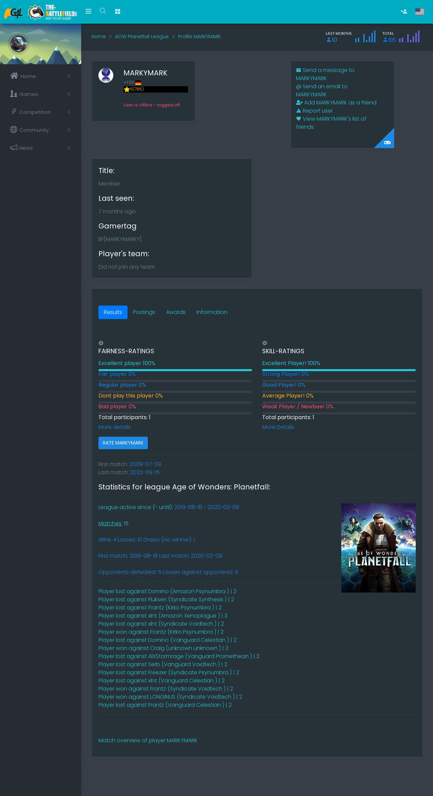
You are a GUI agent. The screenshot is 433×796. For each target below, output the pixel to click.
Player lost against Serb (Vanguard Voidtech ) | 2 (162, 664)
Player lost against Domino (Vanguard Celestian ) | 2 (167, 640)
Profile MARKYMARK (199, 36)
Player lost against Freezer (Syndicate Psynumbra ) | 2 (168, 672)
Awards (176, 312)
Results (113, 312)
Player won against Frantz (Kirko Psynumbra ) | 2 (161, 632)
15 (113, 523)
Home (98, 36)
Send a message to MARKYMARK (325, 74)
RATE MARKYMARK (123, 442)
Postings (144, 312)
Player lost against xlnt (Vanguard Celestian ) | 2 (161, 680)
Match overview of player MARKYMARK (148, 740)
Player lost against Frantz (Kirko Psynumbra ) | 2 (160, 607)
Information (212, 312)
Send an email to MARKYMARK (321, 90)
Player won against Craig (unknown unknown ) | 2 (163, 648)
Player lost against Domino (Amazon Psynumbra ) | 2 (167, 591)
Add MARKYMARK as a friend (336, 102)
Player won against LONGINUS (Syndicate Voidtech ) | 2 (170, 697)
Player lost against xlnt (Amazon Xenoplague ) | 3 (162, 616)
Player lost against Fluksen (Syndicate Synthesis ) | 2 (166, 599)
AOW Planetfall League (142, 36)
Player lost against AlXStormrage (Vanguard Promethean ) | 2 (178, 656)
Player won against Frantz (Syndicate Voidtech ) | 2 (165, 689)
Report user (314, 111)
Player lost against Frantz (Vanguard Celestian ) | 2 (165, 705)
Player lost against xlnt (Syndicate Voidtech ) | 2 (161, 624)
